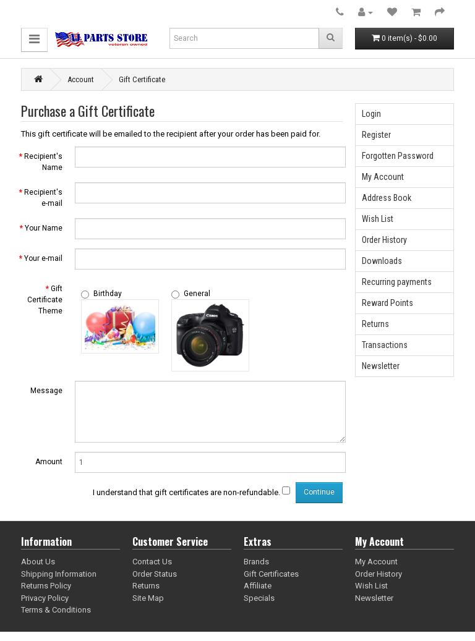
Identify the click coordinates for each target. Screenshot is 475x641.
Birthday (101, 294)
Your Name (43, 228)
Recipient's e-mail (43, 198)
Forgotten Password (398, 156)
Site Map (148, 598)
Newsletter (381, 366)
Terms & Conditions (56, 609)
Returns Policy (46, 585)
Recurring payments (397, 282)
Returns (375, 324)
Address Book (386, 198)
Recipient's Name (43, 162)
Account (80, 79)
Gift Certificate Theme (44, 299)
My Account (383, 177)
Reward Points (387, 303)
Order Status (154, 574)
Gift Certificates (271, 574)
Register (376, 135)
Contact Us (152, 561)
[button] (34, 40)
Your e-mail (43, 258)
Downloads (382, 261)
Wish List (377, 219)
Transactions (385, 345)
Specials (259, 598)
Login (371, 114)
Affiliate (258, 585)
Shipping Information (58, 574)
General (190, 294)
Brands (256, 561)
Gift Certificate (142, 79)
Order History (384, 240)
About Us (38, 561)
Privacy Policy (45, 598)
